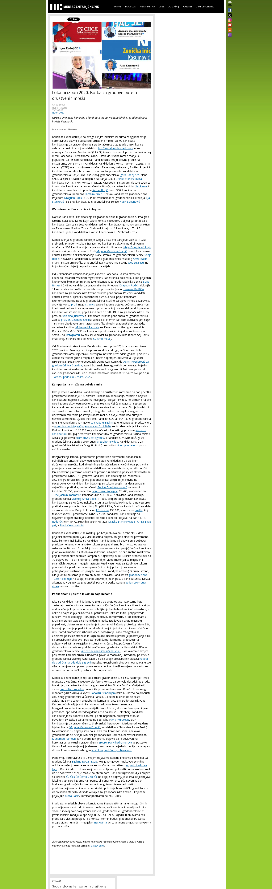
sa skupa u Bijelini (101, 422)
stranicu (90, 304)
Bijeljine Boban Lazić (84, 761)
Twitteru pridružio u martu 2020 (71, 377)
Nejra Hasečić (59, 107)
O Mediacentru (205, 6)
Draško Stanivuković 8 (122, 521)
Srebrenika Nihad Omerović (115, 742)
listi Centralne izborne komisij (116, 148)
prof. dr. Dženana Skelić (75, 319)
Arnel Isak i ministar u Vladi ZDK (100, 651)
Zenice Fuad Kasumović (112, 487)
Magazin (130, 6)
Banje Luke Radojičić (105, 491)
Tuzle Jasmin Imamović (66, 495)
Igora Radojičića (129, 175)
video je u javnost (128, 445)
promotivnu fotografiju (90, 438)
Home (117, 6)
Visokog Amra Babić (84, 498)
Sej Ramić (141, 186)
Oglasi (187, 6)
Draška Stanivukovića (128, 179)
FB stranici (102, 510)
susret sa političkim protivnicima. (112, 750)
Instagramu (73, 335)
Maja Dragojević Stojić (137, 247)
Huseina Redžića (133, 289)
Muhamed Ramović (87, 327)
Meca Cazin (72, 796)
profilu (139, 510)
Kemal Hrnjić (100, 190)
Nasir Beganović (129, 201)
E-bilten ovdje (97, 845)
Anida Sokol (58, 104)
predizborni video (107, 441)
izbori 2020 (58, 112)
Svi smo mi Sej (102, 339)
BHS (230, 2)
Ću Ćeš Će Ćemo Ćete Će (82, 777)
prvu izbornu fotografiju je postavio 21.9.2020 (82, 426)
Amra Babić (140, 259)
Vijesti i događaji (169, 6)
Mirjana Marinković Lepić (111, 251)
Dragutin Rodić (73, 198)
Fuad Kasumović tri (72, 525)
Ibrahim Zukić (93, 194)
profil (74, 304)
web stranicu (136, 262)
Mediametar (147, 6)
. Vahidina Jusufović (73, 316)
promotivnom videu (72, 689)
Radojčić (57, 521)
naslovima (100, 822)
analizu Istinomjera (104, 693)
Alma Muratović (119, 719)
